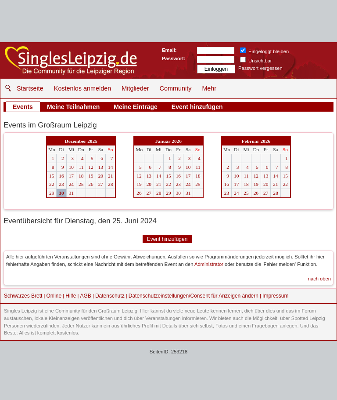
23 (61, 184)
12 (90, 167)
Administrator (208, 264)
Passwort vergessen (260, 68)
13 (100, 167)
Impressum (275, 296)
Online (54, 296)
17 (71, 175)
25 (81, 184)
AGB (85, 296)
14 (110, 167)
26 (90, 184)
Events (23, 106)
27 (100, 184)
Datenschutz (110, 296)
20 (100, 175)
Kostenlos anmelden (82, 88)
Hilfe (70, 296)
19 (90, 175)
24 (71, 184)
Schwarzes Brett (23, 296)
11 (81, 167)
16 (61, 175)
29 (51, 193)
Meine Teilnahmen (73, 106)
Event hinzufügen (197, 106)
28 (110, 184)
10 (71, 167)
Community (176, 88)
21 (110, 175)
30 (61, 193)
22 (51, 184)
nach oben (319, 278)
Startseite (30, 88)
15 (51, 175)
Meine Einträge (136, 106)
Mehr (209, 88)
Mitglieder (135, 88)
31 (71, 193)
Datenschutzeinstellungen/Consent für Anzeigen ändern (193, 296)
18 (81, 175)
